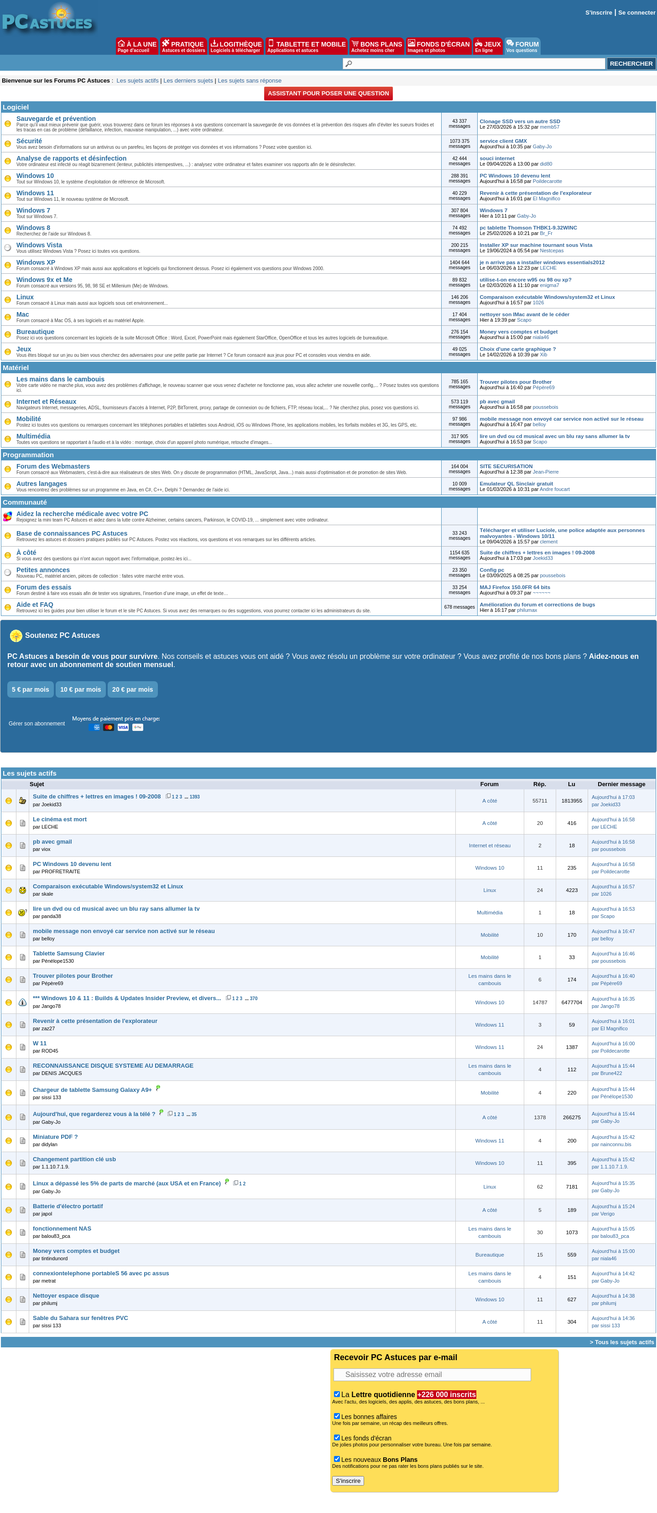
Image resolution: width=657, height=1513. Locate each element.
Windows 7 (33, 210)
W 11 (40, 1043)
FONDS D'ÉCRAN (439, 46)
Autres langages (41, 483)
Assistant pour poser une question (328, 93)
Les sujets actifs (137, 80)
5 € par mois (30, 689)
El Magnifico (546, 198)
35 (194, 1114)
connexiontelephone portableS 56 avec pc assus (101, 1273)
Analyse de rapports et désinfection (71, 158)
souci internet (497, 158)
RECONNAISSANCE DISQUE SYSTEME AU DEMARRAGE (113, 1065)
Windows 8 (33, 227)
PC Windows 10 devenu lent (515, 175)
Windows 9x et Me (44, 279)
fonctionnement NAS (62, 1228)
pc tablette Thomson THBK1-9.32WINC (528, 227)
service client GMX (503, 141)
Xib (544, 354)
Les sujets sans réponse (250, 80)
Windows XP (35, 262)
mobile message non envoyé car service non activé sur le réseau (561, 419)
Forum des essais (43, 587)
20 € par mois (132, 689)
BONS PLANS (376, 46)
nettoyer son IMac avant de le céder (524, 314)
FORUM (522, 46)
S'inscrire (598, 12)
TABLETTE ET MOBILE (306, 46)
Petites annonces (43, 570)
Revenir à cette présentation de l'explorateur (536, 193)
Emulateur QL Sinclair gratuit (516, 483)
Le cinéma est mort (60, 819)
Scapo (524, 320)
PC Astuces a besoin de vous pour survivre (82, 656)
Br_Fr (546, 233)
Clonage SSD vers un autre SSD (520, 121)
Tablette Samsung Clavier (68, 953)
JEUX (488, 46)
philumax (527, 610)
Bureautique (35, 331)
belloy (539, 424)
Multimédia (33, 436)
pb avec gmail (497, 401)
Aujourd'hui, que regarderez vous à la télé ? (94, 1114)
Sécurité (29, 141)
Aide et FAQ (34, 604)
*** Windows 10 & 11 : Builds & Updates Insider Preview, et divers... (127, 998)
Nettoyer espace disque (66, 1295)
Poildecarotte (547, 181)
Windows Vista (39, 245)
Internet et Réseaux (46, 401)
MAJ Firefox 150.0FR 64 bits (515, 587)
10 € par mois (80, 689)
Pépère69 (544, 387)
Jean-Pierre (546, 472)
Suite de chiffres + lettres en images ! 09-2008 (537, 552)
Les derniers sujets (188, 80)
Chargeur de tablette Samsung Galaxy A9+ (92, 1089)
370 (254, 998)
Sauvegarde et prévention (56, 118)
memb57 (550, 127)
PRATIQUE (183, 46)
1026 (538, 302)
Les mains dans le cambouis (60, 379)
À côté (26, 552)
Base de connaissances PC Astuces (71, 533)
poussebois (545, 407)
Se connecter (637, 12)
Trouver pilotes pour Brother (516, 382)
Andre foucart (555, 489)
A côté (489, 800)
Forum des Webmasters (53, 466)
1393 (195, 796)
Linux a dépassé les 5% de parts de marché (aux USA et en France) (127, 1183)
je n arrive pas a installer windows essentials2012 (542, 262)
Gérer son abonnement (37, 723)
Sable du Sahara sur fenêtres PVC (80, 1318)
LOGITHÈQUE (236, 46)
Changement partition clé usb (74, 1159)
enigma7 (549, 285)
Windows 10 (35, 175)
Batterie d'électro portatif (68, 1206)
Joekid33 (543, 558)
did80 (546, 164)
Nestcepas (552, 250)
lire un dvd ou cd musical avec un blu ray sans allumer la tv (555, 436)
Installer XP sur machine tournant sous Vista (536, 245)
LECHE (548, 268)
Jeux (23, 349)
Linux (25, 297)
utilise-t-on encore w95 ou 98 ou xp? (525, 279)
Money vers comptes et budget (519, 331)
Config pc (492, 570)
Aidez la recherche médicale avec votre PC (82, 513)
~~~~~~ (542, 592)
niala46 (541, 337)
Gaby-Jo (542, 146)
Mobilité (28, 419)
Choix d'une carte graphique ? (518, 349)
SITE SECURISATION (506, 466)
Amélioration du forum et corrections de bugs (537, 604)
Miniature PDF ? (55, 1136)
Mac (22, 314)
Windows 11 (35, 193)
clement (549, 541)
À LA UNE (137, 46)
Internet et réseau (490, 845)
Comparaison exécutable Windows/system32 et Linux (547, 297)
